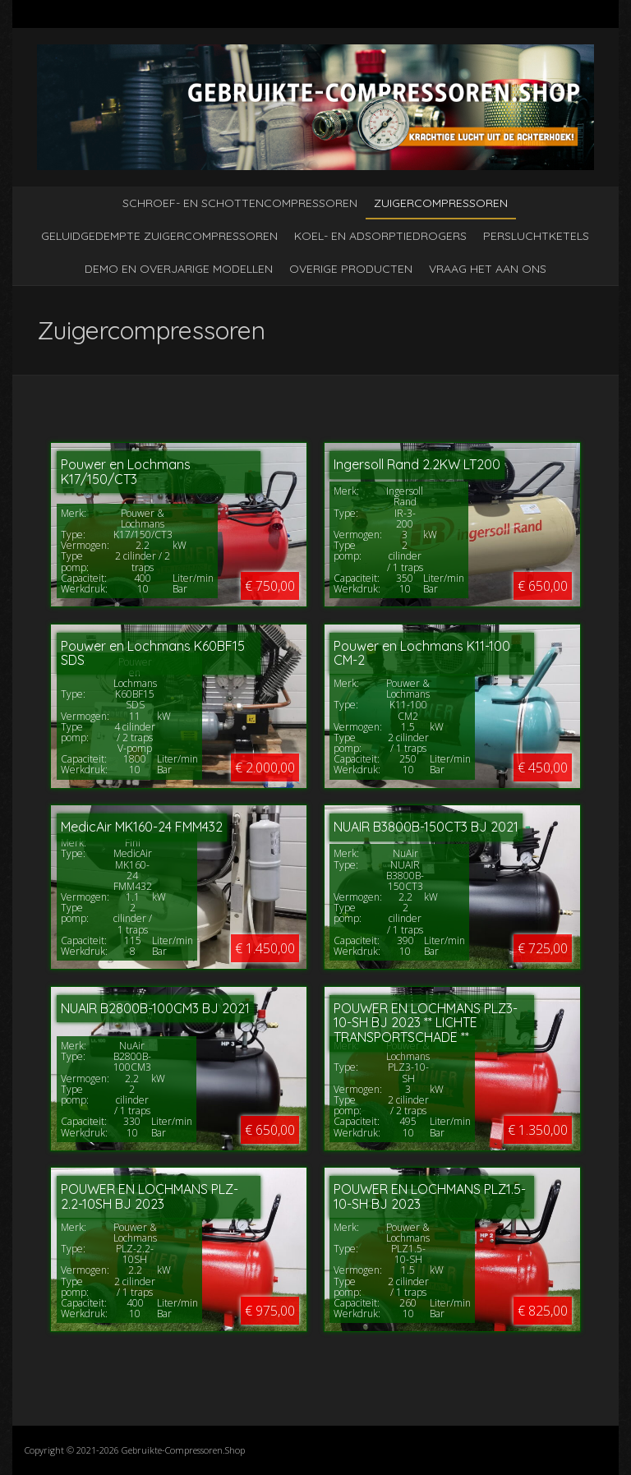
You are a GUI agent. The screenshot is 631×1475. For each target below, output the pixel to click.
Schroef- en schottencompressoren (239, 203)
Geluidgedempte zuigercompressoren (159, 235)
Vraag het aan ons (487, 268)
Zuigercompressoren (441, 203)
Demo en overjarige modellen (179, 268)
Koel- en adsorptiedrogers (380, 235)
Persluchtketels (536, 235)
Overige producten (350, 268)
